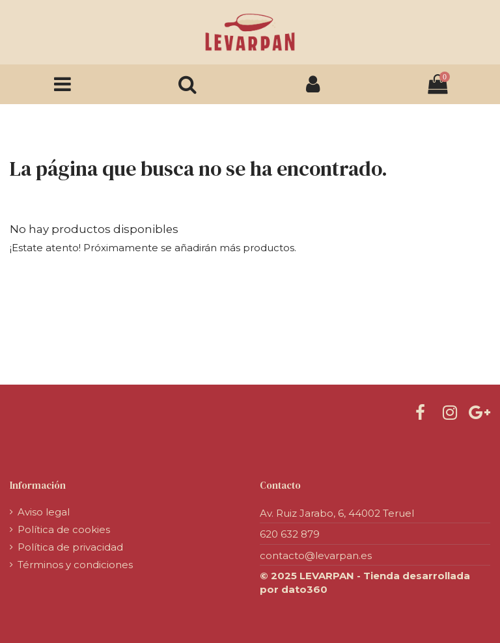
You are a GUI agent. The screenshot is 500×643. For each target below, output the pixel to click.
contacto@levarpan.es (316, 555)
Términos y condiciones (75, 564)
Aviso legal (44, 512)
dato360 (304, 589)
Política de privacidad (70, 547)
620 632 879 (290, 534)
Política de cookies (64, 529)
